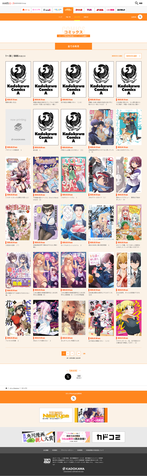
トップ (56, 17)
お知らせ (90, 17)
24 (77, 353)
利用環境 (79, 450)
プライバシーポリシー (67, 450)
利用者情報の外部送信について (95, 450)
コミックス (78, 17)
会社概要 (45, 450)
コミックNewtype (14, 388)
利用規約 (54, 450)
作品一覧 (66, 17)
